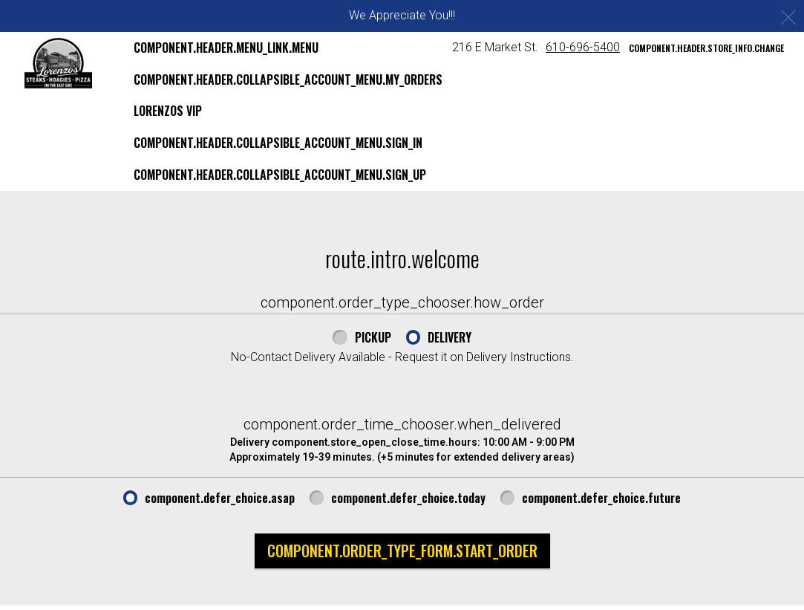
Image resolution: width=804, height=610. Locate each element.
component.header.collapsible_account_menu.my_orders (288, 79)
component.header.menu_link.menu (226, 47)
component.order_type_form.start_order (402, 550)
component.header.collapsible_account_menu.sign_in (278, 143)
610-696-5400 (583, 47)
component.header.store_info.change (706, 48)
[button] (58, 63)
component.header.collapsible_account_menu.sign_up (280, 175)
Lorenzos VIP (168, 111)
